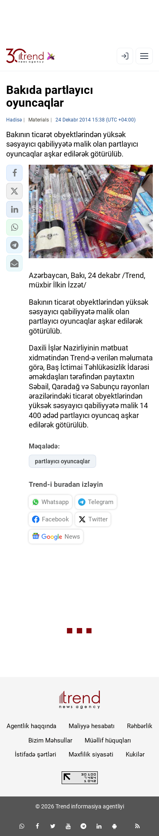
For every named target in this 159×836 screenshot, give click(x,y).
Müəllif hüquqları (108, 740)
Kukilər (135, 754)
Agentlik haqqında (31, 726)
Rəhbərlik (139, 726)
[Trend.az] (30, 56)
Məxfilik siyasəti (91, 754)
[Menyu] (144, 56)
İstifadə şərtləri (35, 754)
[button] (14, 173)
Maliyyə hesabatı (92, 726)
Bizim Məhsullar (50, 740)
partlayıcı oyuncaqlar (62, 461)
